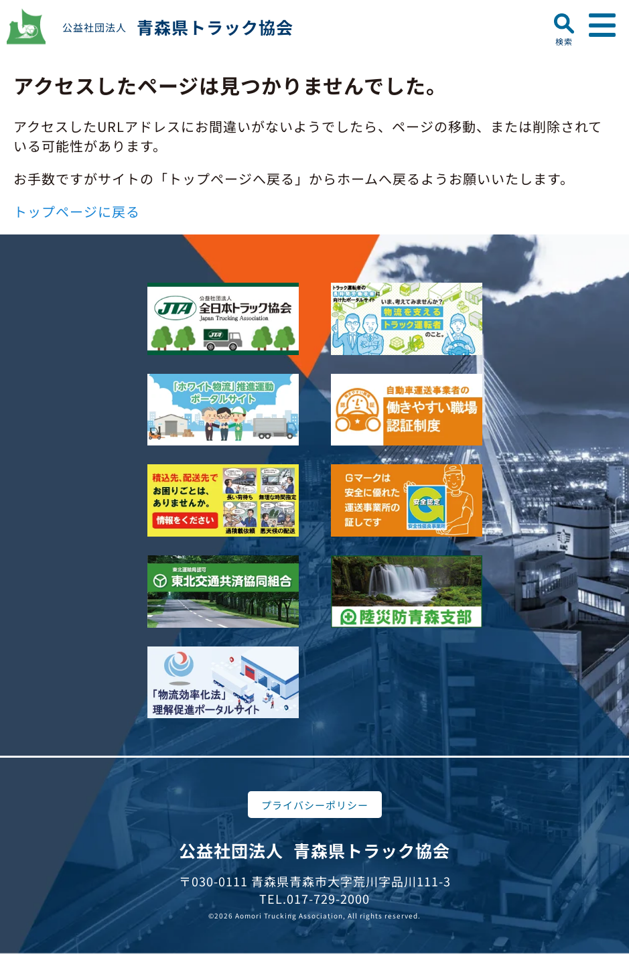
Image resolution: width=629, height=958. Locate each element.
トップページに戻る (76, 211)
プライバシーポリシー (314, 805)
